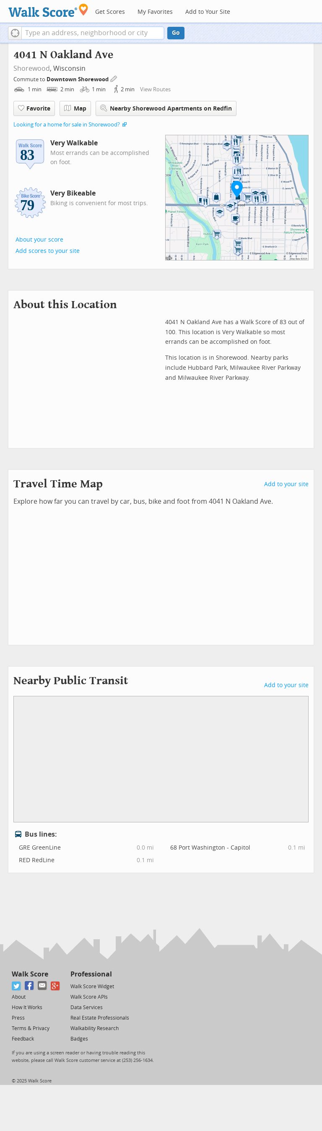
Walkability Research (94, 1028)
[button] (15, 33)
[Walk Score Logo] (48, 10)
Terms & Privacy (30, 1028)
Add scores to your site (48, 251)
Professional (91, 974)
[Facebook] (29, 986)
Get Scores (110, 11)
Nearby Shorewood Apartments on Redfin (166, 108)
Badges (79, 1039)
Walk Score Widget (92, 986)
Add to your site (286, 484)
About (19, 997)
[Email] (42, 986)
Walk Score (30, 974)
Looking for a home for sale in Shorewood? (66, 124)
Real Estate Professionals (99, 1018)
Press (18, 1018)
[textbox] (92, 33)
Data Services (86, 1007)
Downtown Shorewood (78, 79)
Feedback (23, 1039)
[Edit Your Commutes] (114, 78)
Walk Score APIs (89, 997)
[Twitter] (16, 986)
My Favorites (155, 11)
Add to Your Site (207, 11)
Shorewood (31, 68)
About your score (39, 239)
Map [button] (75, 108)
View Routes (155, 89)
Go (176, 32)
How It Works (27, 1007)
